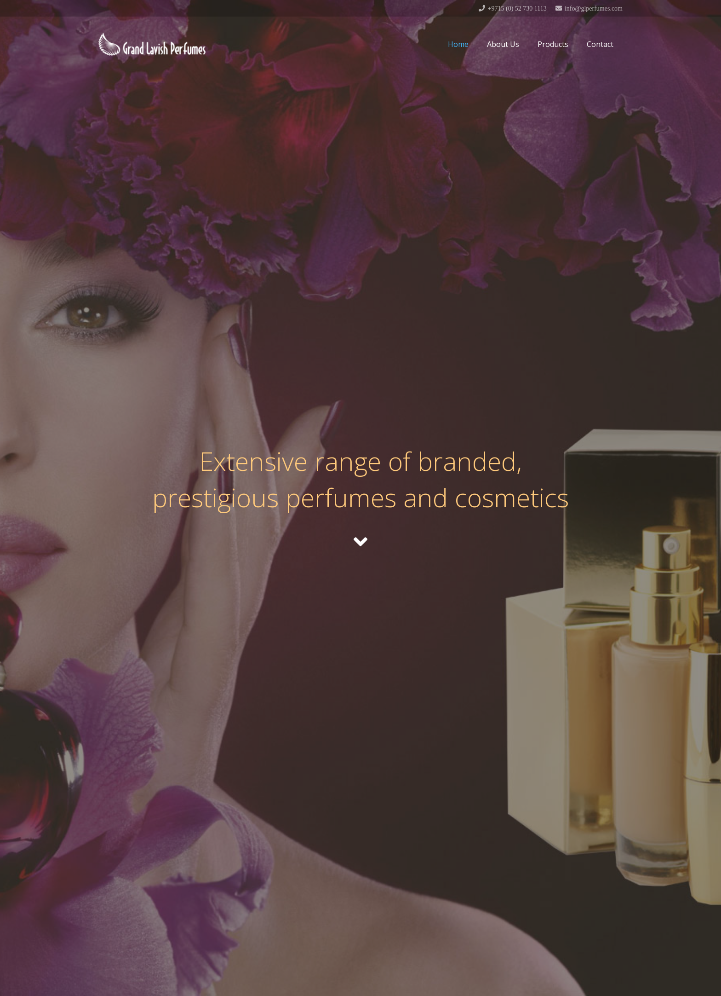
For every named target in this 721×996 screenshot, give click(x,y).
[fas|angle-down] (360, 542)
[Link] (152, 44)
